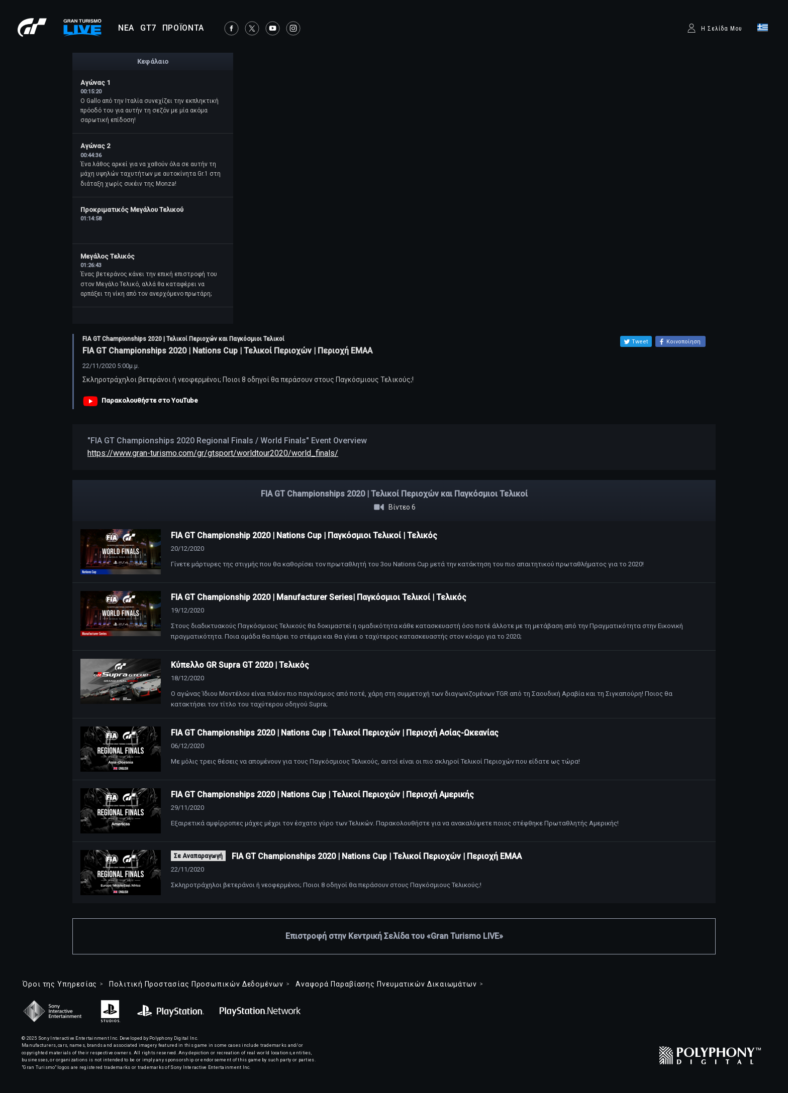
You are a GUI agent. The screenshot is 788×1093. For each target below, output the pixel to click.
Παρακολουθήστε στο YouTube (150, 400)
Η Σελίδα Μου (721, 28)
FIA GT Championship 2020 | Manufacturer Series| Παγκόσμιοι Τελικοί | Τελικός (318, 597)
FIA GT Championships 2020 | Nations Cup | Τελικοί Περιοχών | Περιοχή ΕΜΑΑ (377, 856)
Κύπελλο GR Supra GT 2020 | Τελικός (240, 665)
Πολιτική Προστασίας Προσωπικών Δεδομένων (196, 984)
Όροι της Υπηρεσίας (60, 984)
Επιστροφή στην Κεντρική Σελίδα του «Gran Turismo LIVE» (394, 936)
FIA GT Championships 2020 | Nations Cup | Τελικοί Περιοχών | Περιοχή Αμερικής (322, 794)
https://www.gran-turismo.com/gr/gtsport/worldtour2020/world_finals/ (212, 453)
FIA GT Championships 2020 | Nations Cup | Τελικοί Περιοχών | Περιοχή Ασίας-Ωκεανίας (335, 733)
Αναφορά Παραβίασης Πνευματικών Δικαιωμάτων (386, 984)
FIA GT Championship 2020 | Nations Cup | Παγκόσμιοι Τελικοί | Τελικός (304, 535)
